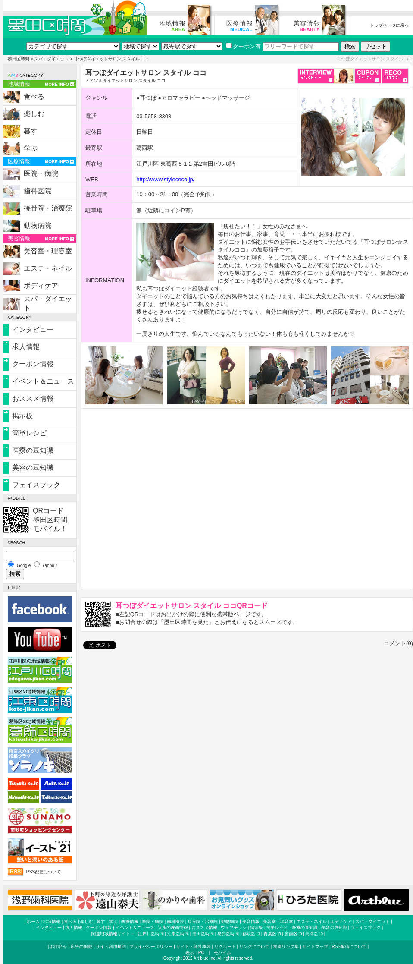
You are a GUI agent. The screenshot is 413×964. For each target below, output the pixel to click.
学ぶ (31, 148)
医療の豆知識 (32, 450)
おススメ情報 (32, 398)
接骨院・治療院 (48, 208)
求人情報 (26, 346)
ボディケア (41, 285)
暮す (31, 131)
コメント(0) (398, 643)
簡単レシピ (29, 433)
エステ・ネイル (48, 268)
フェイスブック (36, 484)
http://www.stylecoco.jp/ (165, 179)
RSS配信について (43, 871)
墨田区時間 (18, 59)
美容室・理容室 (48, 251)
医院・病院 (41, 173)
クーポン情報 (32, 364)
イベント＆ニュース (43, 381)
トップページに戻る (389, 25)
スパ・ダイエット (51, 59)
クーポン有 (243, 46)
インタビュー (32, 329)
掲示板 (22, 415)
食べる (34, 96)
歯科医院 (37, 191)
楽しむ (34, 113)
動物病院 (37, 225)
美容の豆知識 (32, 467)
